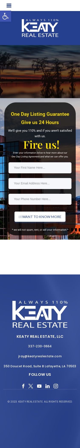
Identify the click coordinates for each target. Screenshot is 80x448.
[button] (5, 16)
